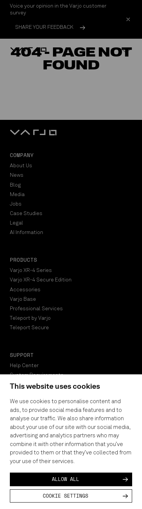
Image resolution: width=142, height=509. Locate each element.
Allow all (65, 479)
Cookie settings (65, 496)
